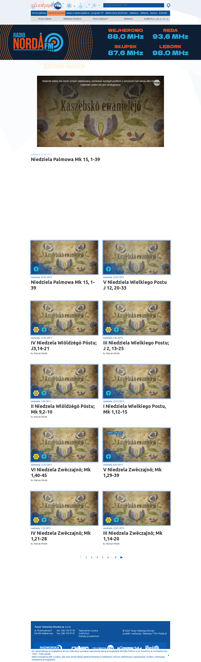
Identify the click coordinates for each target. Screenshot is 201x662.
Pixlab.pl (163, 633)
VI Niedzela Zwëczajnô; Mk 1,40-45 (61, 472)
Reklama (128, 19)
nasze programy (56, 13)
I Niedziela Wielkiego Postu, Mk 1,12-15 (134, 409)
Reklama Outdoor (73, 19)
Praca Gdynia (44, 19)
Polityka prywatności (89, 636)
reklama (144, 13)
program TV (97, 13)
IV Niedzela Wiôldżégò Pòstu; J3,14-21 (64, 345)
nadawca (133, 13)
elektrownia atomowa (116, 13)
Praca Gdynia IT (100, 19)
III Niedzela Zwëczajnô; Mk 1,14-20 (133, 535)
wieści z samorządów (76, 13)
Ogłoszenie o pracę (88, 630)
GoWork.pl (84, 633)
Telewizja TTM (149, 633)
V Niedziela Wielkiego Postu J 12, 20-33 (135, 284)
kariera (153, 13)
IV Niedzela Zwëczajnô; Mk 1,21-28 (61, 535)
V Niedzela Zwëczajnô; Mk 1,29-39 (132, 472)
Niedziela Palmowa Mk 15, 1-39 (63, 284)
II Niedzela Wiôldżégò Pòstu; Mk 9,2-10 (63, 409)
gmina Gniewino (114, 433)
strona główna (39, 13)
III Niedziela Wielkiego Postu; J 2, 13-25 (136, 345)
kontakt (163, 13)
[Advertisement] (65, 211)
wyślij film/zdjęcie (160, 18)
